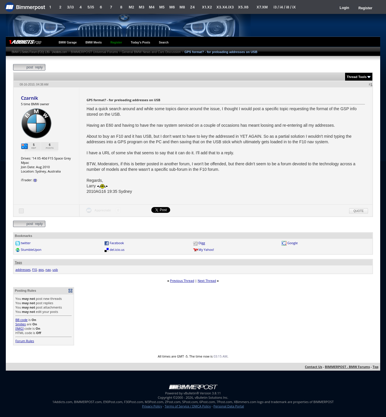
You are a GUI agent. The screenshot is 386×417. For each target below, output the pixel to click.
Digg (201, 243)
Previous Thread (182, 280)
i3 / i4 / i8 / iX (285, 7)
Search (163, 42)
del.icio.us (117, 249)
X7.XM (261, 7)
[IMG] (19, 328)
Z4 (192, 7)
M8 (182, 7)
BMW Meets (93, 42)
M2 (131, 7)
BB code (21, 320)
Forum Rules (24, 341)
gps (41, 269)
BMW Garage (68, 42)
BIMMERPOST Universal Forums (94, 52)
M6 (172, 7)
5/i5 (90, 7)
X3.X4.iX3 (225, 7)
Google (292, 243)
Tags (18, 262)
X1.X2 (207, 7)
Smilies (20, 324)
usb (55, 269)
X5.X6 (243, 7)
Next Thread (207, 280)
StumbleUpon (31, 249)
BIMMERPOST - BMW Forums (347, 367)
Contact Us (313, 367)
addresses (22, 269)
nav (48, 269)
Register (365, 8)
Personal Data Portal (228, 406)
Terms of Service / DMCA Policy (188, 406)
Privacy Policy (152, 406)
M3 (141, 7)
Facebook (117, 243)
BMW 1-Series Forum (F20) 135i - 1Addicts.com (39, 52)
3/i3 (70, 7)
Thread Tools (357, 77)
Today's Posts (140, 42)
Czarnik (29, 98)
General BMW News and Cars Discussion (151, 52)
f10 (34, 269)
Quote (358, 211)
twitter (26, 243)
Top (375, 367)
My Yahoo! (206, 249)
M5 (162, 7)
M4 (152, 7)
